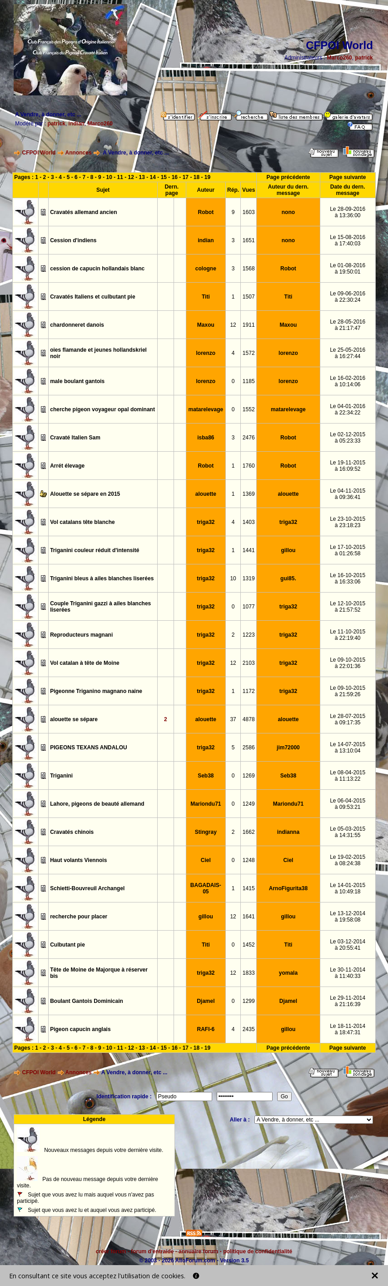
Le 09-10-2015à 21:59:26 (347, 691)
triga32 (205, 522)
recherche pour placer (78, 916)
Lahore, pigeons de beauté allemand (97, 804)
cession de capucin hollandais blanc (97, 268)
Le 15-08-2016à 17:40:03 (347, 240)
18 (196, 177)
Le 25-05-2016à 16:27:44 (347, 353)
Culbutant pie (67, 945)
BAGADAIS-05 (205, 888)
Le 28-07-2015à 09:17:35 (347, 719)
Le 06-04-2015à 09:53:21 (347, 804)
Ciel (206, 860)
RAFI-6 (206, 1029)
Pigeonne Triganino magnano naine (96, 691)
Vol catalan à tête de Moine (84, 663)
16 (175, 177)
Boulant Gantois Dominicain (86, 1001)
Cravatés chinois (72, 832)
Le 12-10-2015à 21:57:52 (347, 606)
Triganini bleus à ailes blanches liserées (102, 578)
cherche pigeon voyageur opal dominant (102, 409)
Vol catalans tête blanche (82, 522)
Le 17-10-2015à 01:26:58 (347, 550)
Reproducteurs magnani (81, 635)
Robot (206, 212)
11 (120, 177)
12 (131, 177)
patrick (364, 58)
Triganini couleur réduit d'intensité (94, 550)
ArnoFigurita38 (288, 888)
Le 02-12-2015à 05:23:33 (347, 437)
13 (142, 177)
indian (77, 123)
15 (164, 177)
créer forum (111, 1251)
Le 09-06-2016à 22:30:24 (347, 296)
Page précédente (288, 177)
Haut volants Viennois (78, 860)
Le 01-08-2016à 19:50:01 (347, 268)
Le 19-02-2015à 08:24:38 (347, 860)
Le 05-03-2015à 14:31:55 (347, 832)
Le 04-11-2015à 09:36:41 (347, 494)
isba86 (205, 437)
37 (233, 719)
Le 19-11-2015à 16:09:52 (347, 465)
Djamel (205, 1001)
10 (109, 177)
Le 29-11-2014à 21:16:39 (347, 1001)
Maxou (205, 325)
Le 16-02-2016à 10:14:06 (347, 381)
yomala (288, 973)
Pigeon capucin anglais (80, 1029)
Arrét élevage (67, 466)
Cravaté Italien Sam (75, 437)
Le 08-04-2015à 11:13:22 (347, 775)
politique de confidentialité (257, 1251)
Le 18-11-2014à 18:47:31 (347, 1029)
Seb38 (206, 776)
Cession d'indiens (73, 240)
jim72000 (288, 747)
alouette (205, 494)
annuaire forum (198, 1251)
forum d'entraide (152, 1251)
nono (288, 212)
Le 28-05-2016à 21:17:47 (347, 325)
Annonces (78, 153)
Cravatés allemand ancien (83, 212)
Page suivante (347, 177)
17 (186, 177)
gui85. (288, 578)
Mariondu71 (205, 804)
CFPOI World (39, 153)
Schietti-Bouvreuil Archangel (87, 888)
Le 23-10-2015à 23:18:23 (347, 522)
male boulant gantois (77, 381)
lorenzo (206, 353)
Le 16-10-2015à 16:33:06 (347, 578)
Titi (206, 297)
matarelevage (205, 409)
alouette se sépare (74, 719)
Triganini (61, 776)
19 (207, 177)
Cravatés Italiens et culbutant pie (92, 297)
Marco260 (339, 58)
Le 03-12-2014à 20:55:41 (347, 944)
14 (153, 177)
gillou (288, 550)
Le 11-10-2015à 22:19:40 (347, 634)
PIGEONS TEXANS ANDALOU (88, 747)
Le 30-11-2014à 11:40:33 (347, 973)
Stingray (206, 832)
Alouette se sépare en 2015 (85, 494)
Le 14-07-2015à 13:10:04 (347, 747)
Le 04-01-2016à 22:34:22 (347, 409)
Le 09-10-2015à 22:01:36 (347, 663)
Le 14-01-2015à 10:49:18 (347, 888)
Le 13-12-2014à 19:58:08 (347, 916)
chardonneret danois (77, 325)
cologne (205, 268)
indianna (288, 832)
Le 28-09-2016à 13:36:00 (347, 212)
